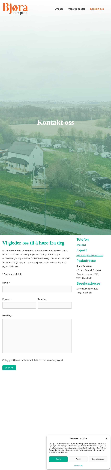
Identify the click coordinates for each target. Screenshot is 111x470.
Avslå (78, 459)
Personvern (78, 465)
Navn (6, 283)
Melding (7, 315)
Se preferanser (98, 459)
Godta (58, 459)
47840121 (81, 245)
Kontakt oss (97, 8)
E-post (6, 299)
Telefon (42, 299)
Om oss (59, 8)
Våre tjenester (76, 8)
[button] (106, 438)
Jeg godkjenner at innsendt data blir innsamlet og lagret (34, 360)
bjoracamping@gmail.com (89, 255)
